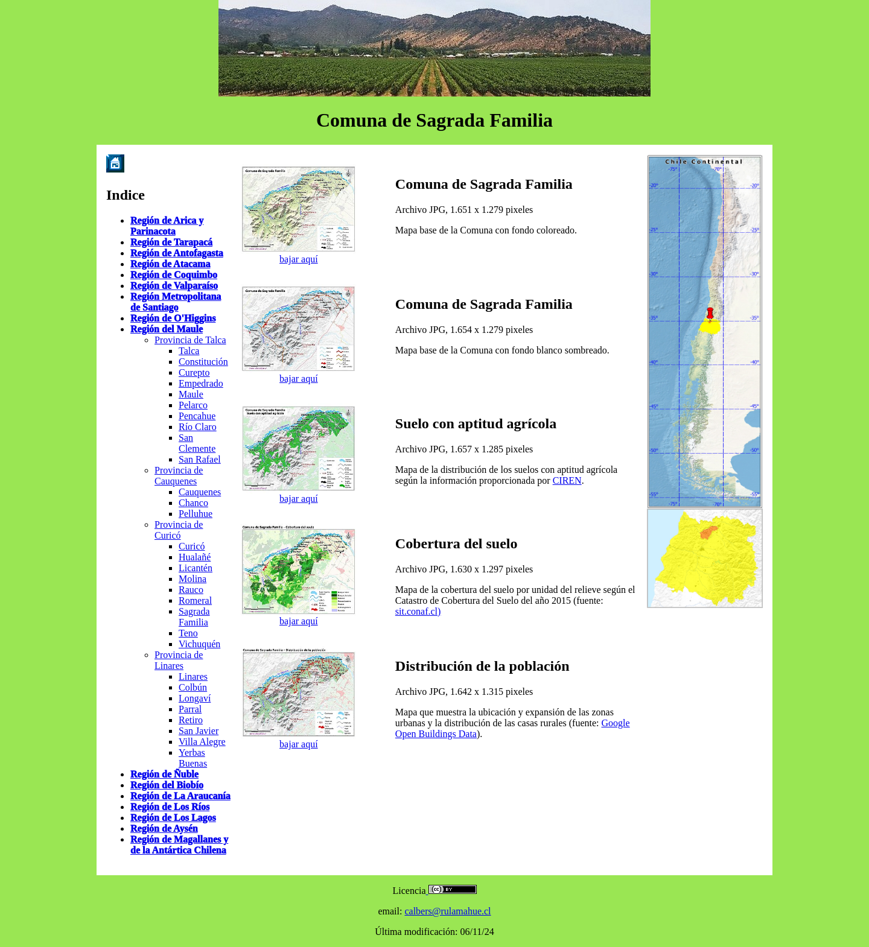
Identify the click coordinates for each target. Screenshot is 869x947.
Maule (191, 394)
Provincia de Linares (178, 660)
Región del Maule (166, 329)
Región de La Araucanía (180, 796)
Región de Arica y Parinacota (166, 225)
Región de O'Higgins (172, 318)
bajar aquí (298, 259)
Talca (189, 351)
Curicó (192, 546)
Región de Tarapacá (171, 242)
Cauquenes (200, 492)
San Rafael (200, 459)
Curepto (194, 372)
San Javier (198, 731)
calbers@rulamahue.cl (447, 911)
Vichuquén (199, 644)
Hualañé (195, 557)
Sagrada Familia (194, 616)
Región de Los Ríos (169, 807)
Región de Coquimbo (173, 275)
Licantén (195, 568)
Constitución (203, 361)
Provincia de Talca (190, 340)
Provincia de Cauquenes (178, 475)
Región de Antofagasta (176, 253)
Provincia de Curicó (178, 529)
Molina (192, 579)
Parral (190, 709)
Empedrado (201, 383)
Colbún (193, 687)
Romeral (195, 600)
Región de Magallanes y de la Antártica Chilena (179, 844)
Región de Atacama (170, 264)
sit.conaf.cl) (418, 611)
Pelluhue (195, 513)
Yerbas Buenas (193, 757)
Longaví (195, 698)
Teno (188, 633)
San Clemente (197, 443)
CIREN (567, 480)
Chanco (193, 503)
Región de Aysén (164, 828)
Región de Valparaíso (174, 285)
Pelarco (193, 405)
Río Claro (198, 427)
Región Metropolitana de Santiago (175, 301)
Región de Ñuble (164, 774)
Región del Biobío (166, 785)
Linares (193, 676)
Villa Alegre (202, 741)
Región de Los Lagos (173, 817)
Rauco (191, 589)
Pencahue (197, 416)
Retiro (191, 720)
